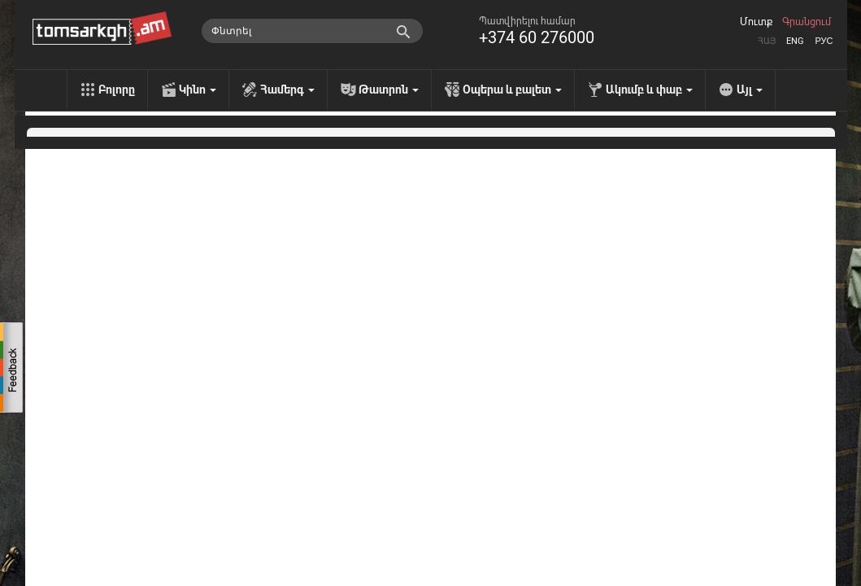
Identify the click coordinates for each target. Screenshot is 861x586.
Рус (824, 41)
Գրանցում (806, 21)
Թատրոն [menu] (389, 89)
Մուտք (756, 21)
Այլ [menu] (750, 89)
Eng (795, 41)
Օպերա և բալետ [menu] (512, 89)
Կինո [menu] (197, 89)
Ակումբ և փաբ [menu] (649, 89)
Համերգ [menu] (287, 89)
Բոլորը (116, 89)
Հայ (767, 41)
